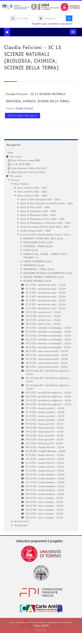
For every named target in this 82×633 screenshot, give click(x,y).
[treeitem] (41, 339)
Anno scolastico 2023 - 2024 (32, 195)
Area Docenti (21, 525)
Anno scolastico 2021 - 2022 (32, 187)
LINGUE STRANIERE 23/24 (37, 261)
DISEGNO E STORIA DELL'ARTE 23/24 (43, 238)
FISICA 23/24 (30, 250)
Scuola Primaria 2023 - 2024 (35, 230)
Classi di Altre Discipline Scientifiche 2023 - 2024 (46, 203)
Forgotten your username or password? (52, 23)
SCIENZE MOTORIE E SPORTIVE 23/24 (43, 277)
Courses (15, 180)
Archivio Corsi (21, 521)
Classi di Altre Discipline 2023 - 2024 (40, 199)
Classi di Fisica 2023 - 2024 (35, 207)
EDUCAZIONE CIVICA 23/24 (38, 242)
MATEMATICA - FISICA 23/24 (38, 269)
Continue (41, 630)
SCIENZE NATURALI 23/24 (37, 281)
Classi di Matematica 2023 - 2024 (38, 215)
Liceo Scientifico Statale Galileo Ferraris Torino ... (47, 234)
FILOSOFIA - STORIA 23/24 (37, 246)
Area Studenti (21, 183)
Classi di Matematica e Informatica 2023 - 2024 (45, 223)
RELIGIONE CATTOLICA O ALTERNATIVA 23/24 (47, 273)
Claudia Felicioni (24, 108)
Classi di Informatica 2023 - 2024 (38, 211)
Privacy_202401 (41, 625)
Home (10, 152)
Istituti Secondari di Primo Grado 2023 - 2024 (44, 226)
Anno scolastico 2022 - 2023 (32, 191)
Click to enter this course (22, 115)
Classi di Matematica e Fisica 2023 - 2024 (42, 219)
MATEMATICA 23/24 (33, 265)
